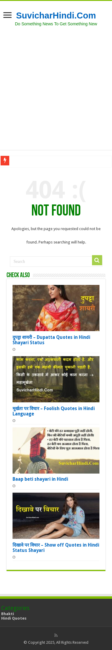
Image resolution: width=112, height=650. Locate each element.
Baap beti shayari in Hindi (40, 479)
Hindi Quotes (14, 618)
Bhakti (7, 614)
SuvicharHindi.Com (56, 15)
